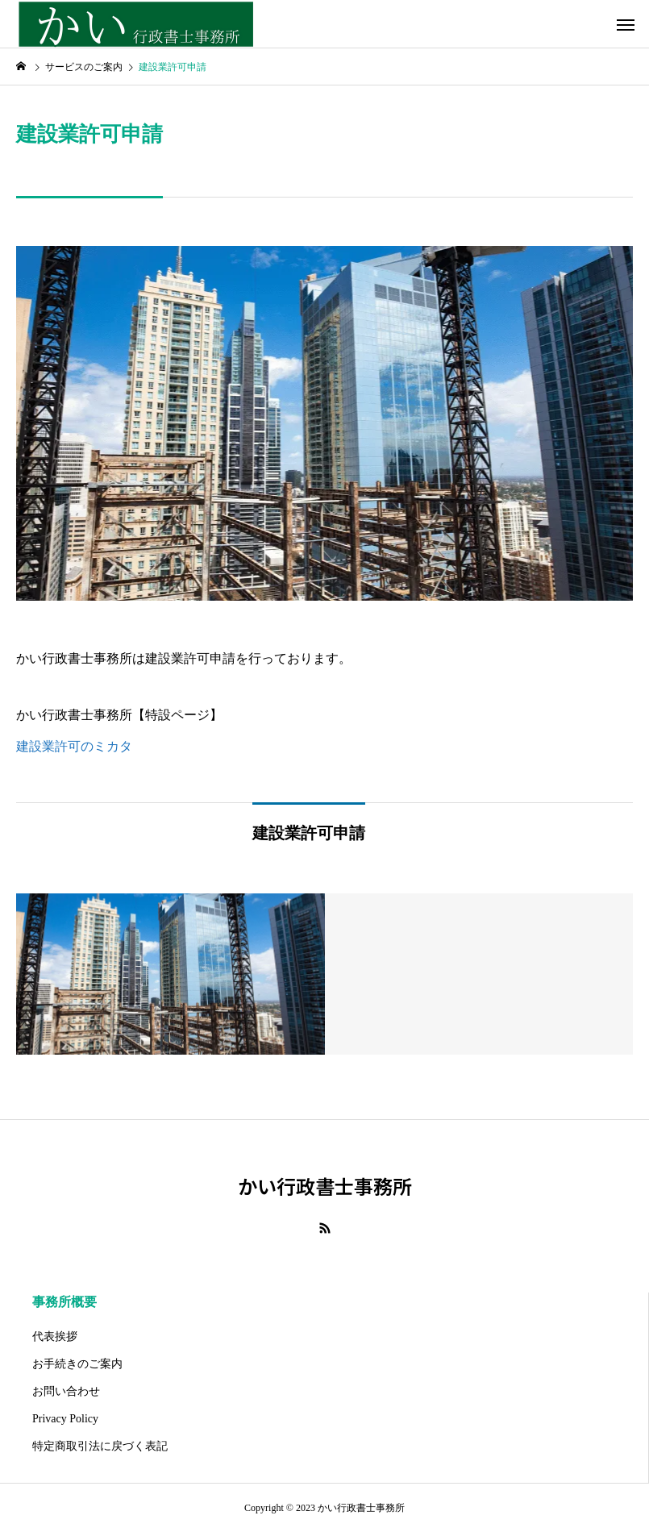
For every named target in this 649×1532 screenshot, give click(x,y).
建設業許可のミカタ (74, 746)
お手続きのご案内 (77, 1364)
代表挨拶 (54, 1336)
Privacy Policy (65, 1419)
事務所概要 (64, 1302)
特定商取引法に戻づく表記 (100, 1446)
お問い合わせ (66, 1391)
